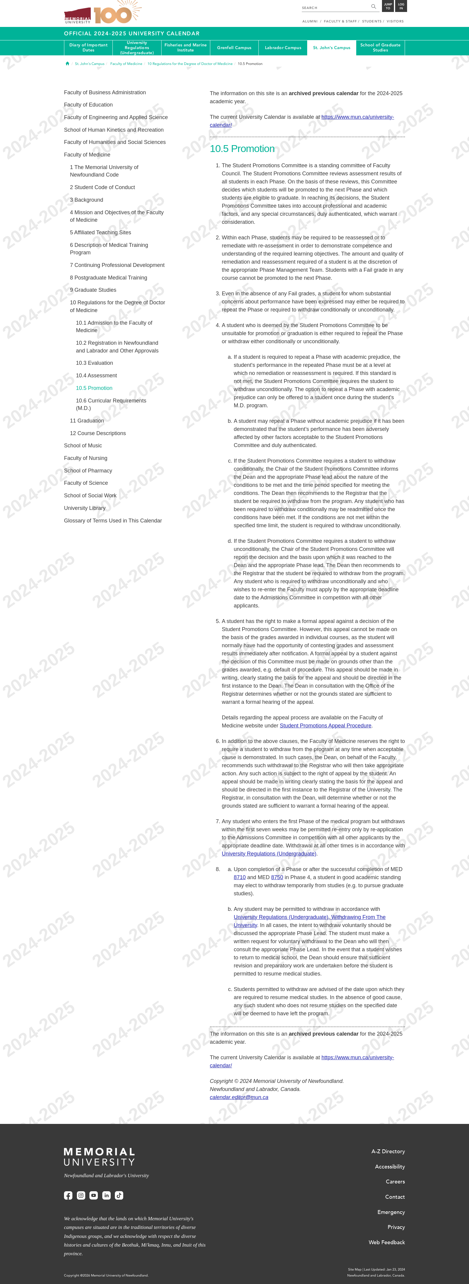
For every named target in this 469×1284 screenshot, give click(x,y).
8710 (240, 877)
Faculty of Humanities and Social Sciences (115, 142)
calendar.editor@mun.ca (239, 1097)
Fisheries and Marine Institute (186, 47)
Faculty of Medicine (87, 155)
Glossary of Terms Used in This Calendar (113, 521)
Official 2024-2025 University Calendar (132, 33)
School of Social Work (90, 496)
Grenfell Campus (234, 47)
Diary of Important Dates (88, 47)
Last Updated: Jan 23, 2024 (384, 1269)
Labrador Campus (283, 47)
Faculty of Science (86, 483)
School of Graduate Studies (380, 47)
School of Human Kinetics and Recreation (114, 130)
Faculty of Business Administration (105, 92)
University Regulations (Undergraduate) (137, 47)
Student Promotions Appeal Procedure (325, 726)
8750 (277, 877)
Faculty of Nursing (85, 458)
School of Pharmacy (88, 471)
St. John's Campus (332, 47)
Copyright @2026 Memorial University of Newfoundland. (106, 1275)
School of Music (83, 446)
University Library (85, 508)
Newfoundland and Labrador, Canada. (376, 1275)
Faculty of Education (88, 105)
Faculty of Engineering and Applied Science (116, 117)
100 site (117, 12)
